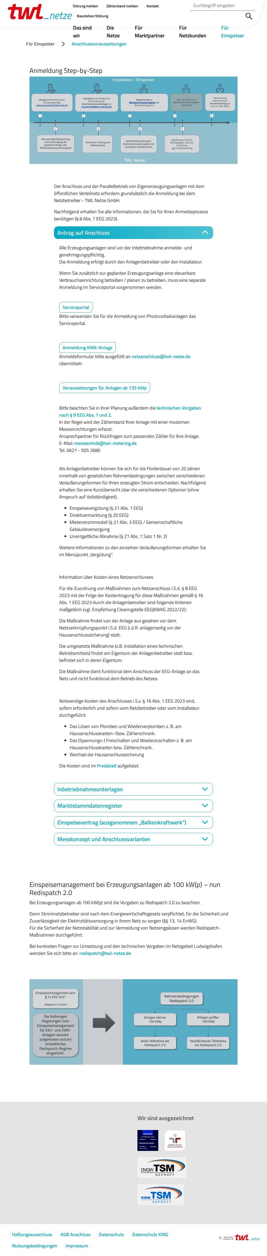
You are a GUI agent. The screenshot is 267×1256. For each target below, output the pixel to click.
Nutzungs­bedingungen (34, 1245)
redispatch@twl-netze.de (105, 953)
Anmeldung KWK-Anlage (87, 347)
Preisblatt (107, 765)
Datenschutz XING (150, 1234)
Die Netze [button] (113, 31)
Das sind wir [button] (82, 31)
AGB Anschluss (75, 1234)
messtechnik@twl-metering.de (105, 443)
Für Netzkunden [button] (192, 31)
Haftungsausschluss (32, 1234)
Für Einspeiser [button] (238, 31)
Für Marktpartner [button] (150, 31)
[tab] (133, 232)
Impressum (76, 1245)
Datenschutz (111, 1234)
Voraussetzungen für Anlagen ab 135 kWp (105, 387)
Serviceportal (76, 307)
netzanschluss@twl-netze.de (161, 356)
